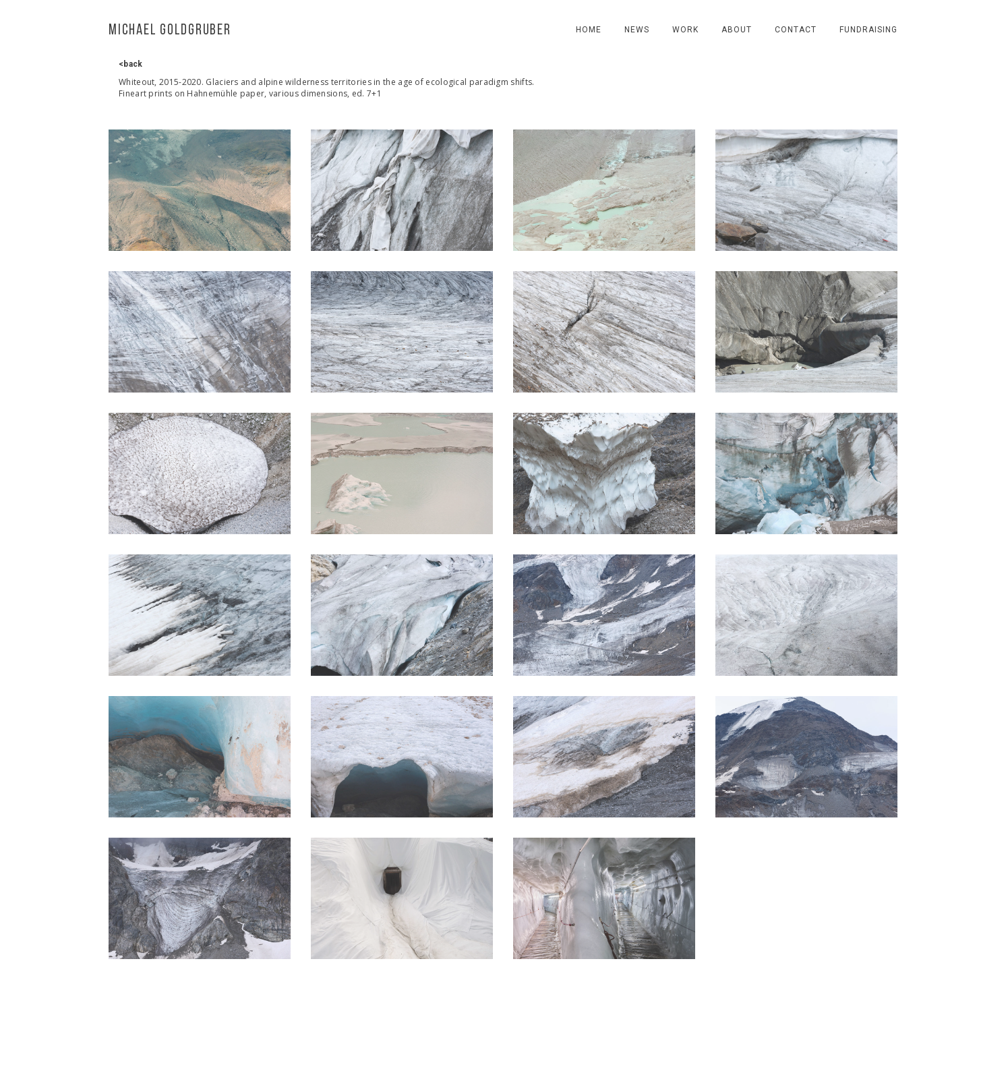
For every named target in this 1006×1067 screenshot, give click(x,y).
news (636, 29)
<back (131, 64)
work (685, 29)
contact (796, 29)
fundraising (868, 29)
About (736, 29)
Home (588, 29)
